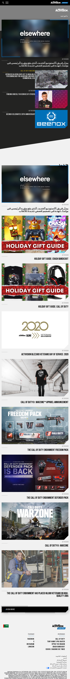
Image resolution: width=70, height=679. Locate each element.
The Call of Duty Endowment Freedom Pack (47, 443)
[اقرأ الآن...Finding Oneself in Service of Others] (52, 99)
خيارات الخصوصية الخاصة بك (58, 661)
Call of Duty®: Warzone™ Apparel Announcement (44, 395)
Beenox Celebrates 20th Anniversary (21, 113)
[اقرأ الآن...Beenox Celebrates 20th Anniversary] (52, 118)
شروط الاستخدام (62, 653)
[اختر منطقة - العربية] (6, 619)
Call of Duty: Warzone (28, 71)
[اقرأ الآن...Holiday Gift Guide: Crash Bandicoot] (35, 227)
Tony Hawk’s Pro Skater (56, 635)
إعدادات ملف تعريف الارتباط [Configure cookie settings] (59, 659)
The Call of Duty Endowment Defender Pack (47, 491)
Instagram (30, 637)
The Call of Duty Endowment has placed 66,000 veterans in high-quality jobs (37, 588)
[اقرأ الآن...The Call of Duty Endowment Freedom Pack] (35, 418)
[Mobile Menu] (7, 2)
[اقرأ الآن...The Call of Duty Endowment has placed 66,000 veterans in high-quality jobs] (35, 562)
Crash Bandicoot (59, 640)
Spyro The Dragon (58, 637)
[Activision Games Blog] (59, 2)
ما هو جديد (64, 16)
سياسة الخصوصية (61, 655)
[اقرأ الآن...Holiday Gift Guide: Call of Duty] (35, 275)
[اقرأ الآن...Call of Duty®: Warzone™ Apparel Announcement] (35, 371)
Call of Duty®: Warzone (56, 538)
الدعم (65, 651)
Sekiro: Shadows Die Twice (55, 642)
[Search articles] (3, 3)
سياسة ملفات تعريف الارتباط (58, 657)
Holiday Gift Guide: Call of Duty (53, 299)
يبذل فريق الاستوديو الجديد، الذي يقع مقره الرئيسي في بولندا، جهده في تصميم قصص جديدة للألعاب (37, 64)
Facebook (30, 632)
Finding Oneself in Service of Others (21, 94)
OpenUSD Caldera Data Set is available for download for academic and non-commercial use (20, 76)
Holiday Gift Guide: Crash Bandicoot (51, 252)
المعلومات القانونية (61, 649)
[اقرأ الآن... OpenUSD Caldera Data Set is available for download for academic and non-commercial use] (52, 79)
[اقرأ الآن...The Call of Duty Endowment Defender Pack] (35, 466)
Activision (65, 59)
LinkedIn (31, 640)
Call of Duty (60, 632)
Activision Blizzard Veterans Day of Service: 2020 (44, 347)
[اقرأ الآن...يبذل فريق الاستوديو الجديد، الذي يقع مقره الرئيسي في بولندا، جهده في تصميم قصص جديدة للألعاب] (35, 38)
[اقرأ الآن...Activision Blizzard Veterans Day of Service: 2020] (35, 323)
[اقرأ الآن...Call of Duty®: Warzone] (35, 514)
